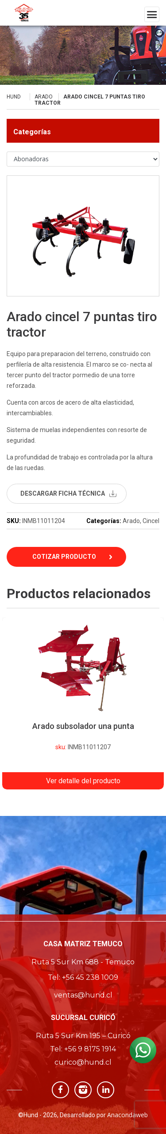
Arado (44, 97)
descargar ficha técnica (62, 493)
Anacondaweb (127, 1115)
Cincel (151, 520)
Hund (14, 97)
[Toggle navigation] (151, 14)
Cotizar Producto (64, 556)
